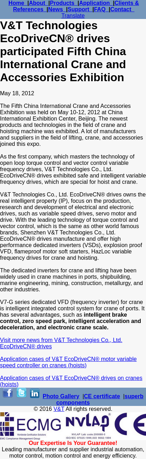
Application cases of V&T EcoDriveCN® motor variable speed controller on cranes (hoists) (68, 362)
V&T (59, 409)
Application (96, 3)
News (57, 9)
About (38, 3)
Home (17, 3)
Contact (122, 9)
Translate (73, 16)
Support (80, 9)
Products (63, 3)
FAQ (101, 9)
